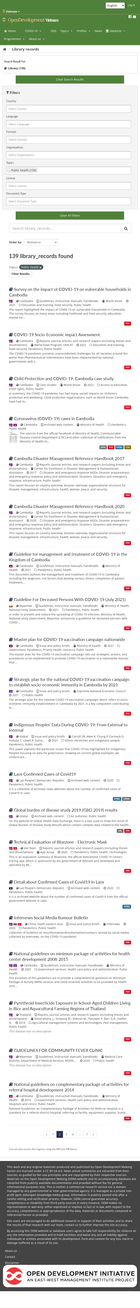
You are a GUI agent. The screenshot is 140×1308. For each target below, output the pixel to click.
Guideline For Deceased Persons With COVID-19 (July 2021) (70, 599)
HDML (126, 798)
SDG (53, 31)
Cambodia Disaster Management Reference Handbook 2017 (69, 458)
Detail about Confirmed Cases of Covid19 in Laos (59, 881)
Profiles (84, 31)
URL (120, 830)
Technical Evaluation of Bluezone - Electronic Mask (60, 841)
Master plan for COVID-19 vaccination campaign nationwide (69, 639)
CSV (128, 447)
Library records (25, 49)
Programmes (14, 39)
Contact (10, 1257)
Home (12, 31)
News (98, 31)
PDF (128, 323)
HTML (119, 447)
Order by (15, 242)
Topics (66, 31)
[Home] (4, 49)
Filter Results (21, 274)
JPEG (103, 447)
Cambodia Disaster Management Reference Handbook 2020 (69, 506)
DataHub (117, 31)
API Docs (71, 1149)
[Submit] (126, 228)
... (80, 1134)
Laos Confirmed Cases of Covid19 (45, 773)
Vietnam (11, 11)
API (58, 1149)
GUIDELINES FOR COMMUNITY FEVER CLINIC (58, 1050)
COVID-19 (33, 31)
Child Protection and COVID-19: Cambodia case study (64, 378)
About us (37, 39)
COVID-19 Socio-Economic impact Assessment (57, 334)
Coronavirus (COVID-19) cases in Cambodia (54, 418)
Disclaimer (12, 1263)
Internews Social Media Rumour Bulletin (51, 917)
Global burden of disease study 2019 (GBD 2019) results (65, 809)
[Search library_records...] (65, 228)
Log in (131, 5)
